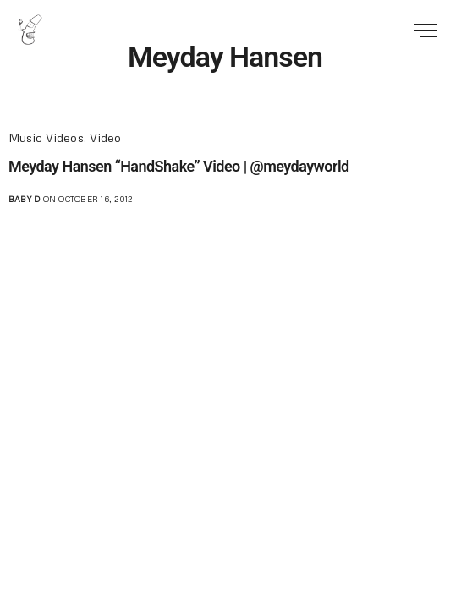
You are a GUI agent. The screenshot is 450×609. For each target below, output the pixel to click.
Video (105, 137)
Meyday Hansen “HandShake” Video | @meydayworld (178, 166)
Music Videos (46, 137)
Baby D (24, 199)
